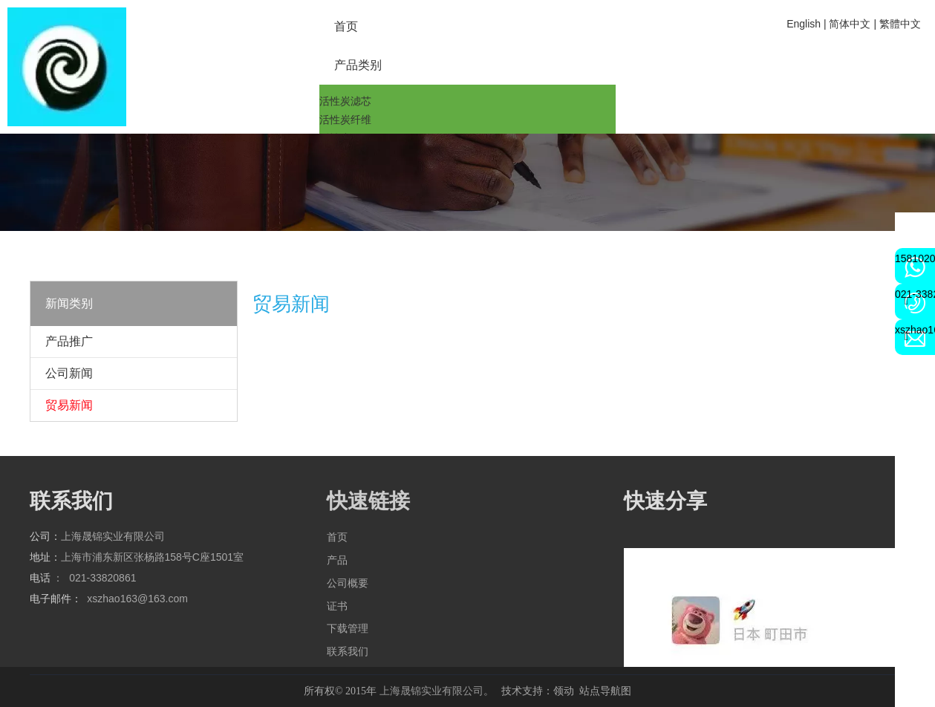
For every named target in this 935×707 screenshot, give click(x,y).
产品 (337, 560)
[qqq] (467, 182)
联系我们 (347, 651)
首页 (337, 537)
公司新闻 (69, 373)
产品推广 (69, 341)
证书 (337, 606)
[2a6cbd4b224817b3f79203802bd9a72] (66, 66)
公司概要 (347, 583)
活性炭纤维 (345, 120)
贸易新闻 (69, 405)
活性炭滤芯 (345, 101)
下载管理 (347, 628)
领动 (563, 691)
